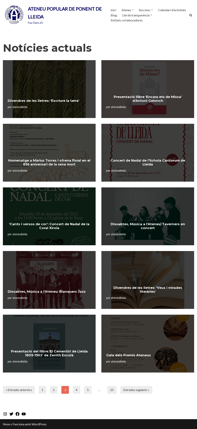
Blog (114, 15)
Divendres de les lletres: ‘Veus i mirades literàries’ (148, 289)
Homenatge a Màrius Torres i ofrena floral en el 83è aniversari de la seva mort (49, 162)
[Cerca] (190, 15)
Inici (113, 10)
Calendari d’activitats (172, 10)
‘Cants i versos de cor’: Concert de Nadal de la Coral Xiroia (49, 226)
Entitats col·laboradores (127, 20)
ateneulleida (20, 107)
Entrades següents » (136, 390)
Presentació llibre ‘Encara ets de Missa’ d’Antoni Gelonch (148, 99)
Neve (6, 424)
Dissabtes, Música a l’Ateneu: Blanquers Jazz (47, 291)
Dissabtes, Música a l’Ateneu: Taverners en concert (148, 226)
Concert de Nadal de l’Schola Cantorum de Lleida (148, 162)
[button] (133, 10)
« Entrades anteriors (19, 390)
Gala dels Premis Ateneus (128, 355)
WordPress (39, 424)
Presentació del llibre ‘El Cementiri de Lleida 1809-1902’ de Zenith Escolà (49, 353)
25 (112, 390)
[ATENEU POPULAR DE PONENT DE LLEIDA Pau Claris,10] (53, 15)
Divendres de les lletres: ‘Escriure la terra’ (43, 101)
